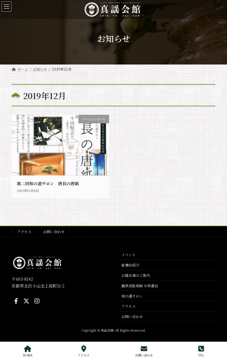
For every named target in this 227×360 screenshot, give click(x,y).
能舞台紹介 (130, 264)
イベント (128, 254)
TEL (201, 351)
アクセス (24, 231)
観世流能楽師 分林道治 (139, 285)
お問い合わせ (53, 231)
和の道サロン (132, 295)
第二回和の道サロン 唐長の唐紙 (48, 183)
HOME (28, 351)
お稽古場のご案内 (135, 275)
